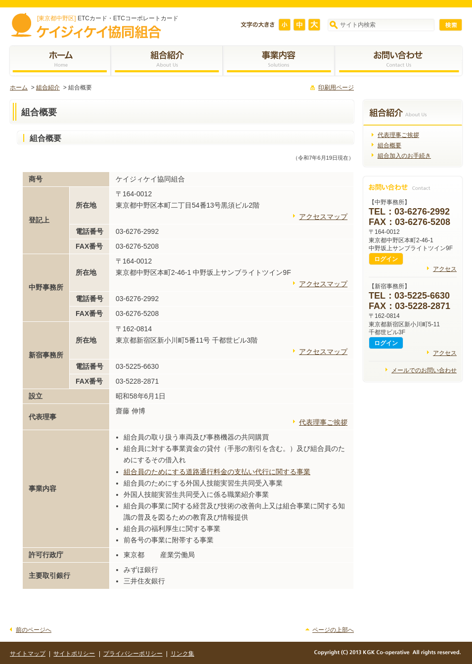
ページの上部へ (333, 629)
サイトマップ (27, 653)
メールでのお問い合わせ (424, 370)
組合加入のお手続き (404, 155)
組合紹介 (48, 87)
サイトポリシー (74, 653)
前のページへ (33, 629)
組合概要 (389, 145)
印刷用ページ (336, 87)
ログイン (386, 259)
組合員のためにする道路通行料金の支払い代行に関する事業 (217, 472)
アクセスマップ (323, 217)
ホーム (19, 87)
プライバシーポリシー (133, 653)
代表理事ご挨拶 (323, 422)
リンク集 (182, 653)
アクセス (445, 269)
